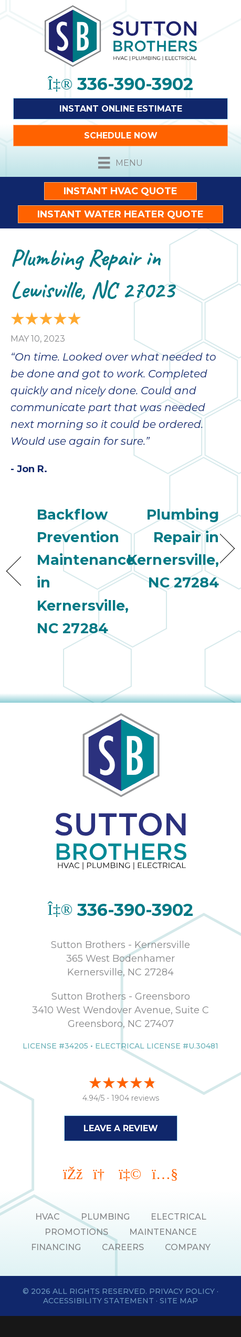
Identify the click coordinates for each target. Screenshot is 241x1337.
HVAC (47, 1217)
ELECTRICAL (178, 1217)
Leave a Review (120, 1128)
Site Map (179, 1300)
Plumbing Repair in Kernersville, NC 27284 (173, 549)
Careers (123, 1247)
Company (188, 1247)
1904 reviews (135, 1098)
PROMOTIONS (76, 1232)
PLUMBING (105, 1217)
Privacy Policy (182, 1291)
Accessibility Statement (98, 1300)
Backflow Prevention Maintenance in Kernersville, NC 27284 (86, 571)
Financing (56, 1247)
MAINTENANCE (163, 1232)
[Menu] (120, 163)
